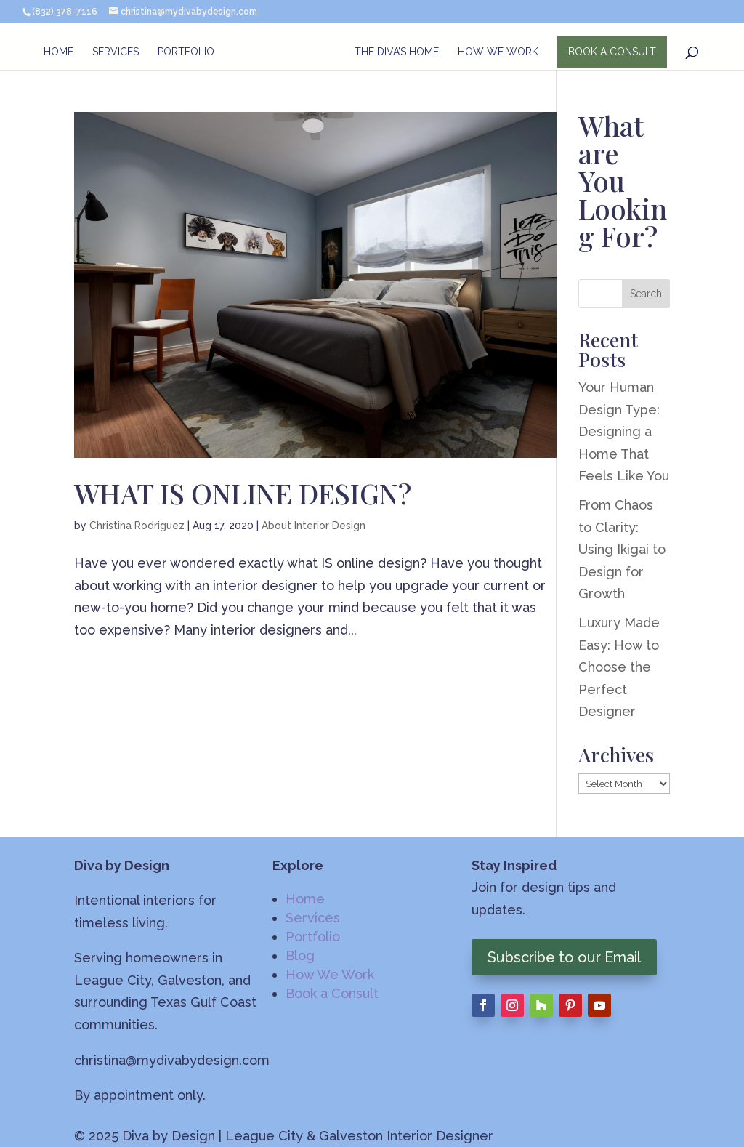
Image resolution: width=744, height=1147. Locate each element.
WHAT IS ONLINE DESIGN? (242, 493)
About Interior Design (313, 525)
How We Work (498, 52)
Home (58, 52)
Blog (300, 955)
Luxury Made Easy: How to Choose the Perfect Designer (619, 667)
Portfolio (185, 52)
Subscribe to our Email (564, 957)
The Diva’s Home (397, 52)
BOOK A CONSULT (613, 51)
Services (115, 52)
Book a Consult (332, 993)
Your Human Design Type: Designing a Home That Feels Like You (623, 431)
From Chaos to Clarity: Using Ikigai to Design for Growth (622, 549)
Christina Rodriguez (137, 525)
